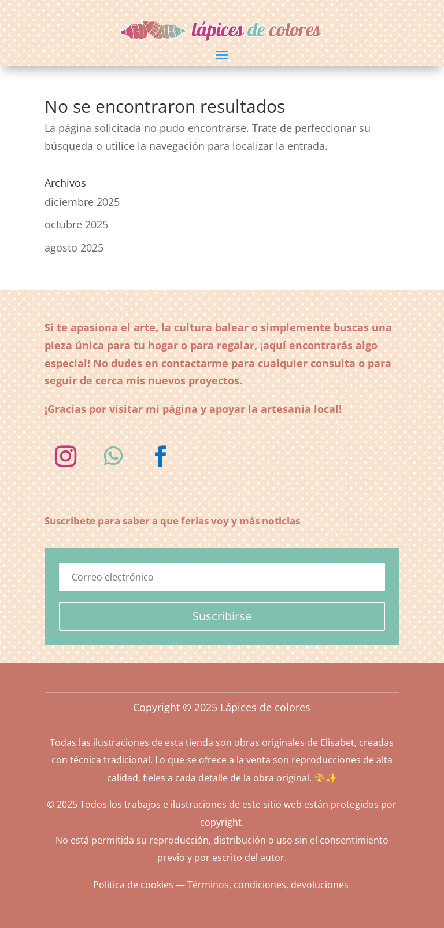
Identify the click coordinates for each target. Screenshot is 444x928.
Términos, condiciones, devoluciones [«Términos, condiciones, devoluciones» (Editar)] (268, 884)
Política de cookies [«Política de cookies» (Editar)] (133, 884)
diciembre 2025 (82, 202)
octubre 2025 (76, 224)
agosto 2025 (74, 247)
